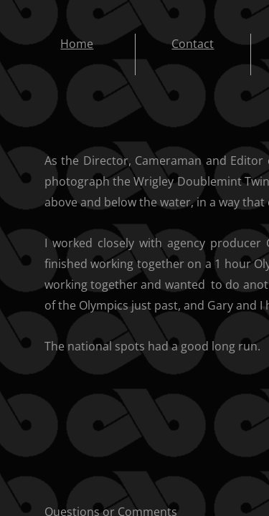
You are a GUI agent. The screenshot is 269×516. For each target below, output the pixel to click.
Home (76, 44)
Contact (192, 44)
